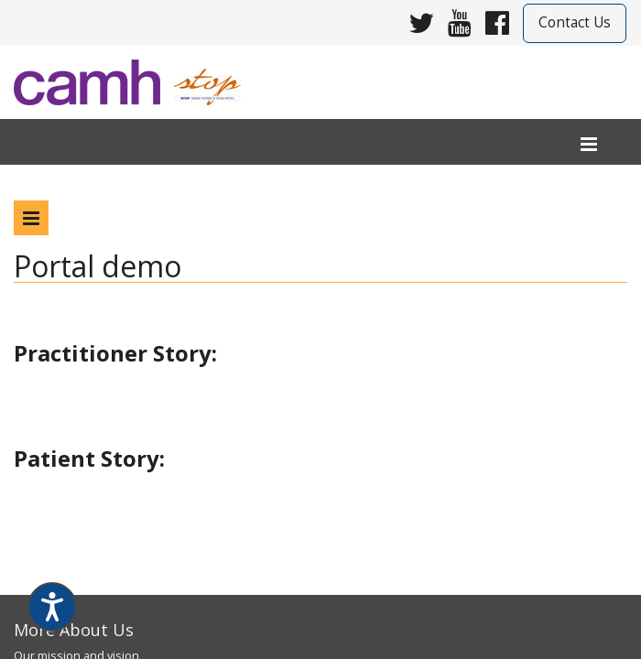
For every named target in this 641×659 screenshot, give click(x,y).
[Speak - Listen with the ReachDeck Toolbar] (52, 607)
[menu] (588, 145)
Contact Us (574, 22)
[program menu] (31, 217)
